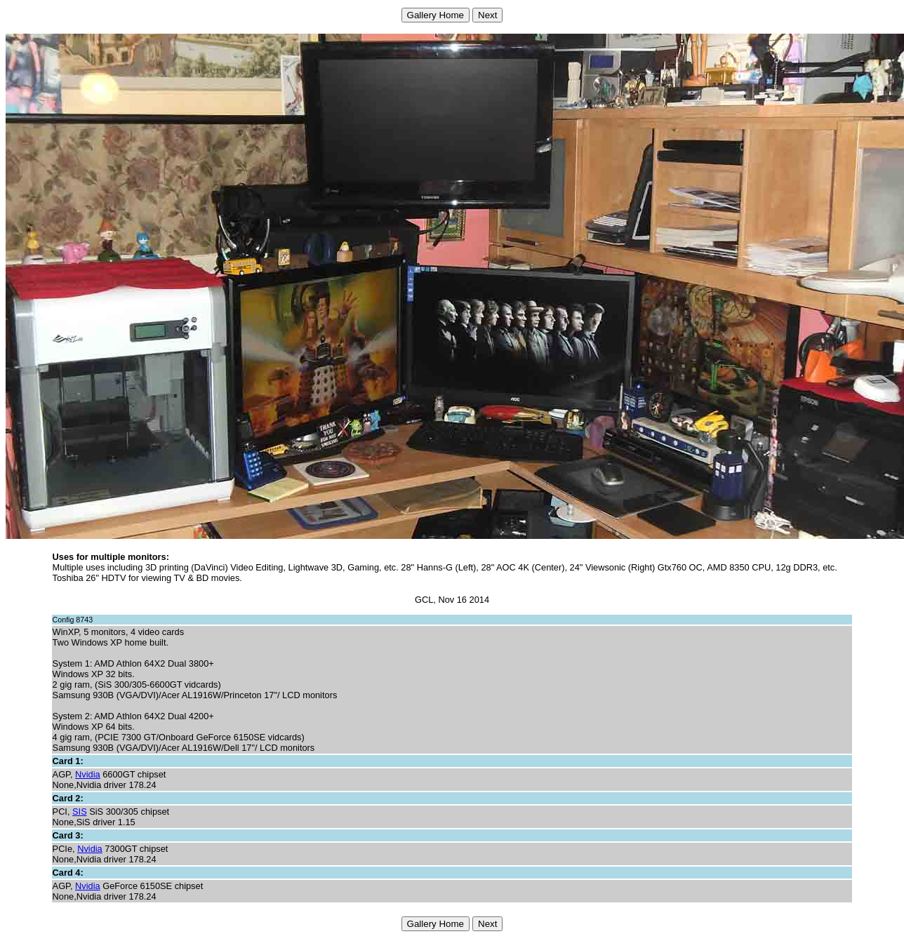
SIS (79, 811)
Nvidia (87, 774)
